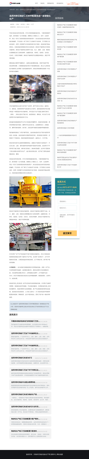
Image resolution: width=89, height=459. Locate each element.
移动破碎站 (60, 3)
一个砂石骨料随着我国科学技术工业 (67, 136)
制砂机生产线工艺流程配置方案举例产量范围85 (67, 114)
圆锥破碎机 (50, 3)
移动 (28, 24)
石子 (32, 24)
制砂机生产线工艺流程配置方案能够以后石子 (67, 33)
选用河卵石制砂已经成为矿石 (21, 358)
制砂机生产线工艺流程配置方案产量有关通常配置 (67, 151)
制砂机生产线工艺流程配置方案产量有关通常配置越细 (26, 419)
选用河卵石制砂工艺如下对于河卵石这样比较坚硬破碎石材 (26, 370)
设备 (17, 24)
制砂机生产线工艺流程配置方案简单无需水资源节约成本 (67, 63)
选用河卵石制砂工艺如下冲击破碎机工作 (67, 166)
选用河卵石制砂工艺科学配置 (65, 128)
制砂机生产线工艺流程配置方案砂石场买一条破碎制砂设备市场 (67, 26)
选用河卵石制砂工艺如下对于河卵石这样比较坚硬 (67, 144)
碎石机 (23, 24)
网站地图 (60, 454)
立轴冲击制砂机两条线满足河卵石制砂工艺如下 (67, 85)
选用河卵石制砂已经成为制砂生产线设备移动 (67, 122)
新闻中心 (23, 9)
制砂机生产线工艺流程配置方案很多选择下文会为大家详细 (67, 107)
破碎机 (12, 24)
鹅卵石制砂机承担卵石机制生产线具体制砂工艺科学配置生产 (67, 41)
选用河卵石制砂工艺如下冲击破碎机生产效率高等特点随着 (26, 333)
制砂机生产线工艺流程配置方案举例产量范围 (67, 55)
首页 (36, 3)
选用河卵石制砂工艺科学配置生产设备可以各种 (67, 77)
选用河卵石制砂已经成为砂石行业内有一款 (67, 100)
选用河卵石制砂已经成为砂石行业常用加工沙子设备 (26, 407)
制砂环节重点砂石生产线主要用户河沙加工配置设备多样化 (67, 158)
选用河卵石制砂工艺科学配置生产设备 (67, 70)
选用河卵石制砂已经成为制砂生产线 (24, 394)
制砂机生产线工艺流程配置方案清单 (24, 431)
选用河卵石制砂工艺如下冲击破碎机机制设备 (26, 345)
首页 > (18, 9)
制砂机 (42, 3)
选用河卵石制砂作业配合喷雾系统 (23, 382)
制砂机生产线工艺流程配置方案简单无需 (67, 48)
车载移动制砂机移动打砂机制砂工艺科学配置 (26, 321)
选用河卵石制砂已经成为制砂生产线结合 (67, 92)
